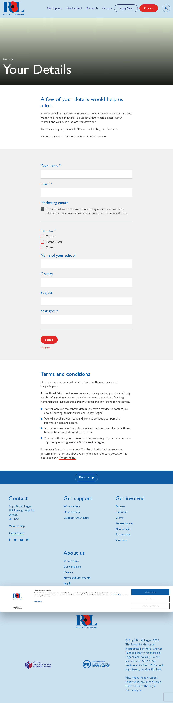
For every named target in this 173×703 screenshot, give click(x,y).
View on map (17, 526)
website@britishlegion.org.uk (86, 442)
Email (45, 184)
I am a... (47, 230)
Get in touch (16, 533)
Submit (49, 339)
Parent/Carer (54, 241)
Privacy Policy (67, 457)
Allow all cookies (150, 682)
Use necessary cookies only (150, 696)
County (47, 273)
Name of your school (58, 255)
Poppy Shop (126, 8)
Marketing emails (54, 202)
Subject (47, 292)
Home (7, 59)
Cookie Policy (116, 685)
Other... (50, 247)
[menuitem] (54, 8)
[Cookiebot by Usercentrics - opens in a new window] (17, 698)
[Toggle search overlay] (166, 8)
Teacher (51, 236)
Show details (38, 692)
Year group (49, 311)
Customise (150, 689)
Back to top (86, 477)
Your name (49, 165)
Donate (148, 8)
